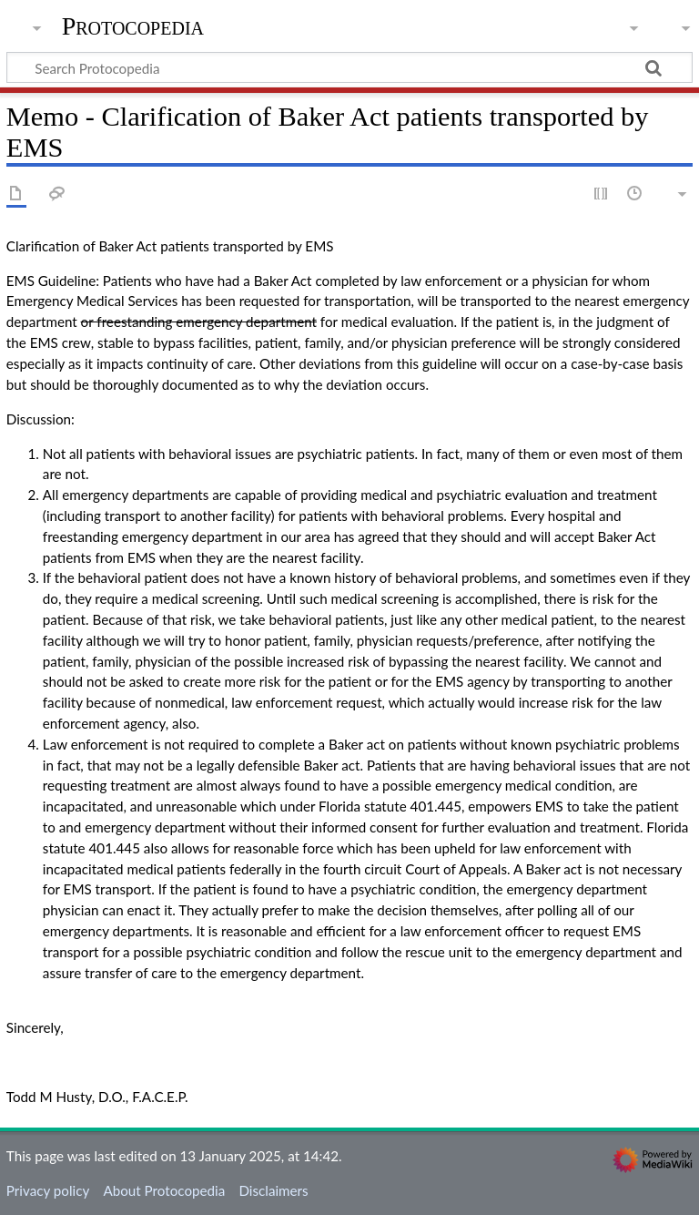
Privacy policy (47, 1190)
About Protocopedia (164, 1190)
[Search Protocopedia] (349, 67)
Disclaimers (273, 1190)
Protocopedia (133, 26)
